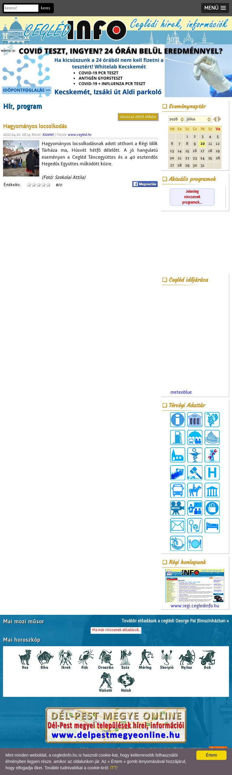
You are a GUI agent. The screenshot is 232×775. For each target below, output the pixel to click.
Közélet (48, 134)
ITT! (114, 767)
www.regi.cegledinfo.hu (195, 588)
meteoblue (181, 392)
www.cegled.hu (79, 134)
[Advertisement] (195, 243)
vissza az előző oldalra (138, 116)
